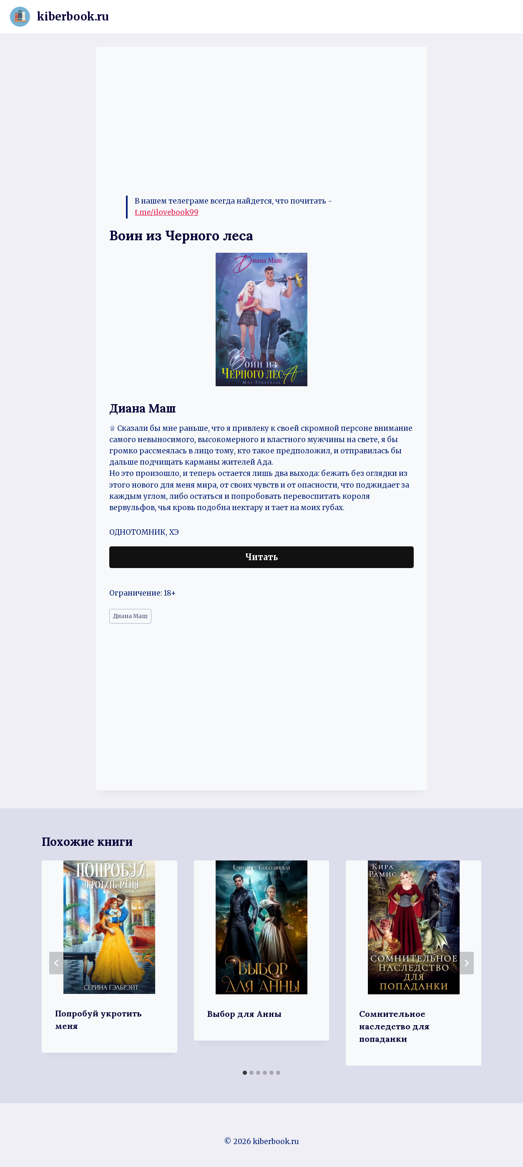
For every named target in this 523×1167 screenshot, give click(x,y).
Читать (261, 557)
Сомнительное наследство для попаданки (394, 1026)
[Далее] (466, 963)
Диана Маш (130, 616)
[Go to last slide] (56, 963)
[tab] (245, 1073)
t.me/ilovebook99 (167, 212)
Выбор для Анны (244, 1014)
